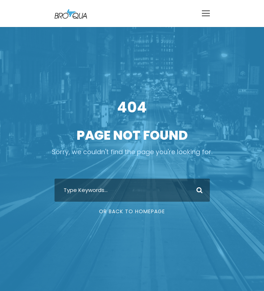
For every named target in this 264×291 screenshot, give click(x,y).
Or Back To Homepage (132, 211)
